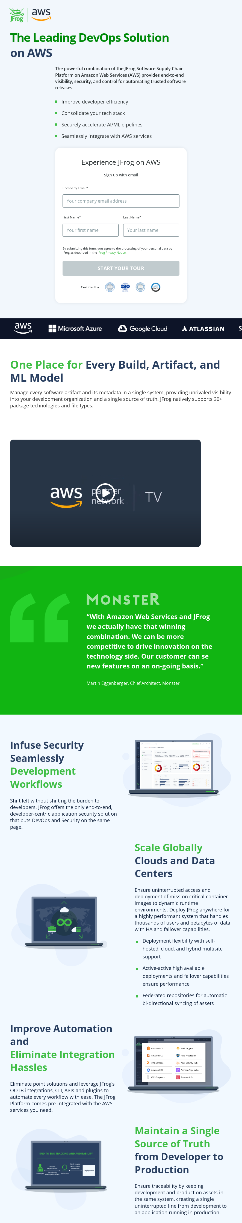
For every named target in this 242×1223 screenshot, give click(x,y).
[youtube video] (105, 493)
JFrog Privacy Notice (112, 252)
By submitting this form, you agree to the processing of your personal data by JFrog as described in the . (117, 250)
